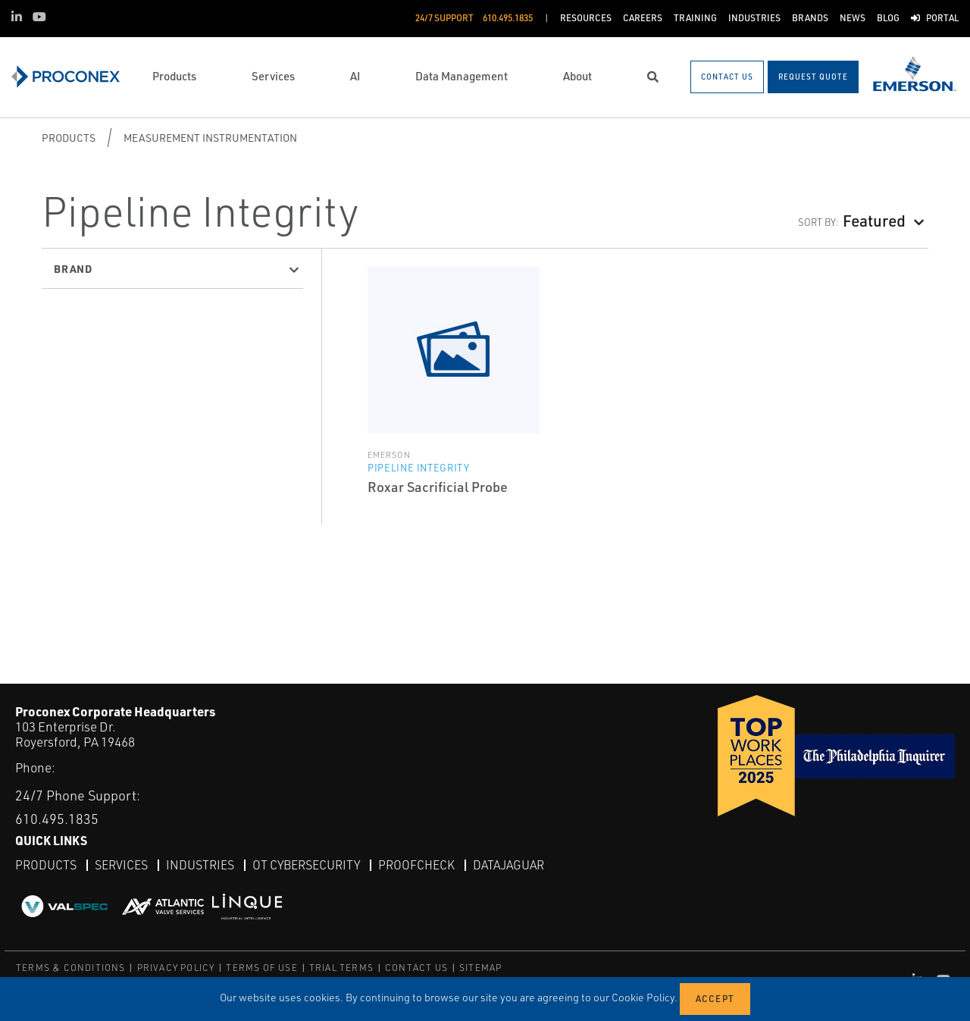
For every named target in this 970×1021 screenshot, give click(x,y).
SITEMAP (480, 967)
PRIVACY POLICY (176, 967)
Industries (200, 864)
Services (121, 864)
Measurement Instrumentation (210, 137)
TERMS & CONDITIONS (71, 967)
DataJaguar (508, 864)
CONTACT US (416, 967)
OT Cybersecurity (306, 864)
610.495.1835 (57, 818)
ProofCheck (416, 864)
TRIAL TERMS (341, 967)
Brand (73, 268)
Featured (874, 220)
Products (68, 137)
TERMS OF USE (261, 967)
